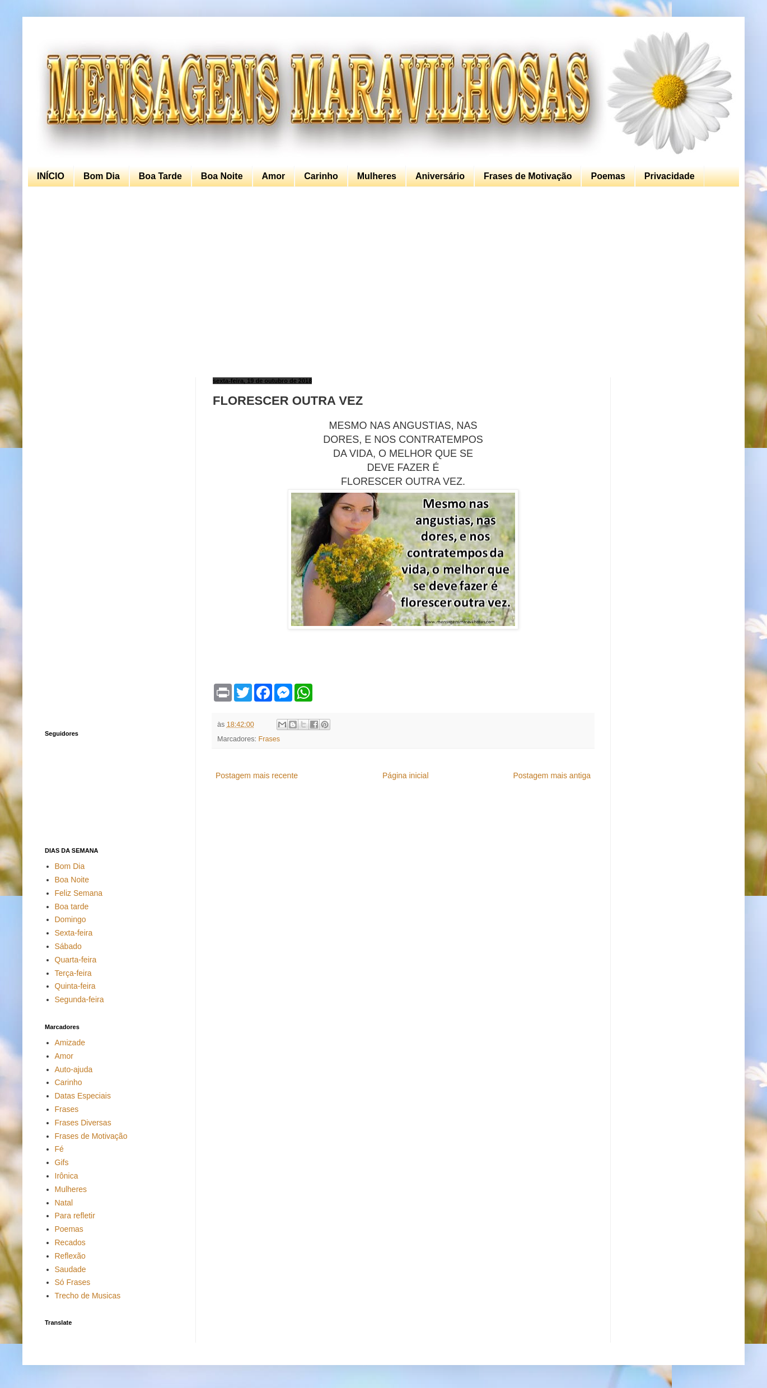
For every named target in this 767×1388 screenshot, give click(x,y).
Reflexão (70, 1255)
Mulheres (376, 176)
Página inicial (405, 775)
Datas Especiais (83, 1095)
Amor (274, 176)
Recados (70, 1242)
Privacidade (669, 176)
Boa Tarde (160, 176)
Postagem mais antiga (552, 775)
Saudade (70, 1269)
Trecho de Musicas (88, 1295)
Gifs (62, 1162)
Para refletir (75, 1215)
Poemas (608, 176)
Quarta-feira (76, 959)
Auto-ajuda (74, 1069)
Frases (269, 739)
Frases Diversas (83, 1122)
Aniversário (440, 176)
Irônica (66, 1175)
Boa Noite (222, 176)
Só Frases (73, 1282)
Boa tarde (72, 906)
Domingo (70, 919)
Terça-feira (73, 973)
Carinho (321, 176)
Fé (59, 1148)
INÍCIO (50, 176)
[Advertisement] (381, 282)
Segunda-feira (79, 999)
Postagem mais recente (257, 775)
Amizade (70, 1042)
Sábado (68, 946)
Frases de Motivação (528, 176)
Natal (64, 1202)
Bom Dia (101, 176)
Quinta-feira (75, 986)
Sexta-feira (74, 932)
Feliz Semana (79, 893)
